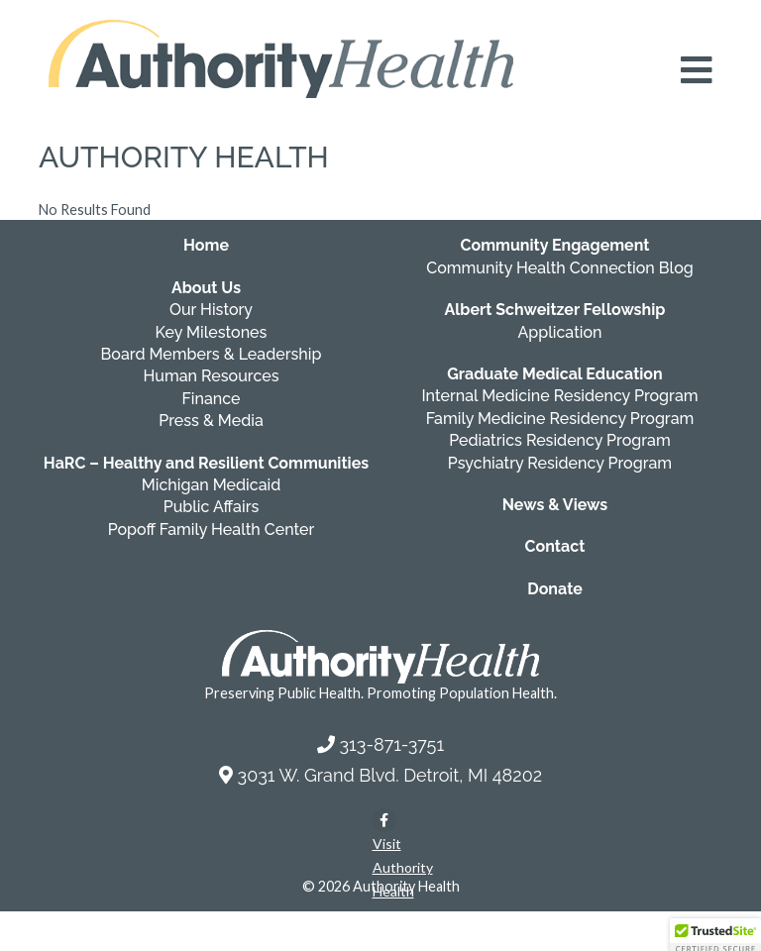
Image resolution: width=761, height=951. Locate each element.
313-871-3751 (391, 744)
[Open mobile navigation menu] (696, 70)
